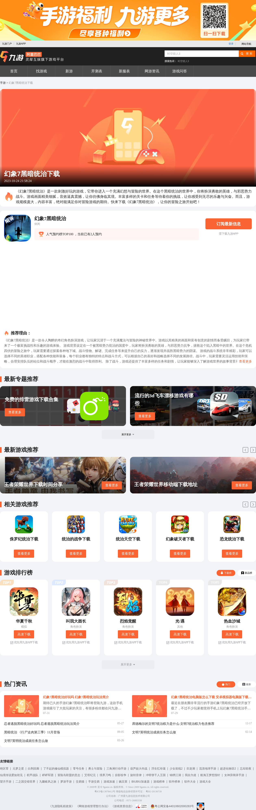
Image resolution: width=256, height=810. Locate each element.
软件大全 (190, 781)
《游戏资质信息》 (122, 806)
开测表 (96, 71)
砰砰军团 (47, 775)
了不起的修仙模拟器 (56, 768)
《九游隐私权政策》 (61, 806)
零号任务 (78, 768)
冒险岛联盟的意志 (68, 775)
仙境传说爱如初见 (11, 775)
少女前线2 (176, 768)
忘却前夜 (245, 768)
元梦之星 (18, 768)
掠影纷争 (120, 775)
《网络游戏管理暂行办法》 (93, 806)
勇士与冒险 (95, 768)
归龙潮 (191, 768)
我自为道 (190, 775)
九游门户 (7, 43)
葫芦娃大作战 (138, 768)
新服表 (124, 71)
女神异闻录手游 (234, 775)
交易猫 (80, 781)
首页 (13, 71)
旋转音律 (136, 775)
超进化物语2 (228, 768)
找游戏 (41, 71)
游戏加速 (109, 781)
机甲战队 (32, 775)
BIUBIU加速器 (140, 781)
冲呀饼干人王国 (156, 775)
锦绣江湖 (175, 775)
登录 (231, 43)
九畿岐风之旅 (47, 781)
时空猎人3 (183, 61)
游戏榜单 (159, 781)
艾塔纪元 (90, 775)
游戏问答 (179, 71)
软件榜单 (174, 781)
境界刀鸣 (105, 775)
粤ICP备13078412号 (104, 791)
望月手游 (5, 781)
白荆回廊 (33, 768)
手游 (3, 82)
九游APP (21, 43)
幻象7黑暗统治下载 (21, 82)
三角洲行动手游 (116, 768)
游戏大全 (205, 781)
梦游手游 (66, 781)
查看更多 (14, 412)
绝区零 (4, 768)
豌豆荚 (123, 781)
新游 (69, 71)
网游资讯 (152, 71)
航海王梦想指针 (210, 775)
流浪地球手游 (207, 768)
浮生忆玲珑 (158, 768)
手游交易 (94, 781)
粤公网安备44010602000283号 (172, 806)
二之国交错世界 (25, 781)
